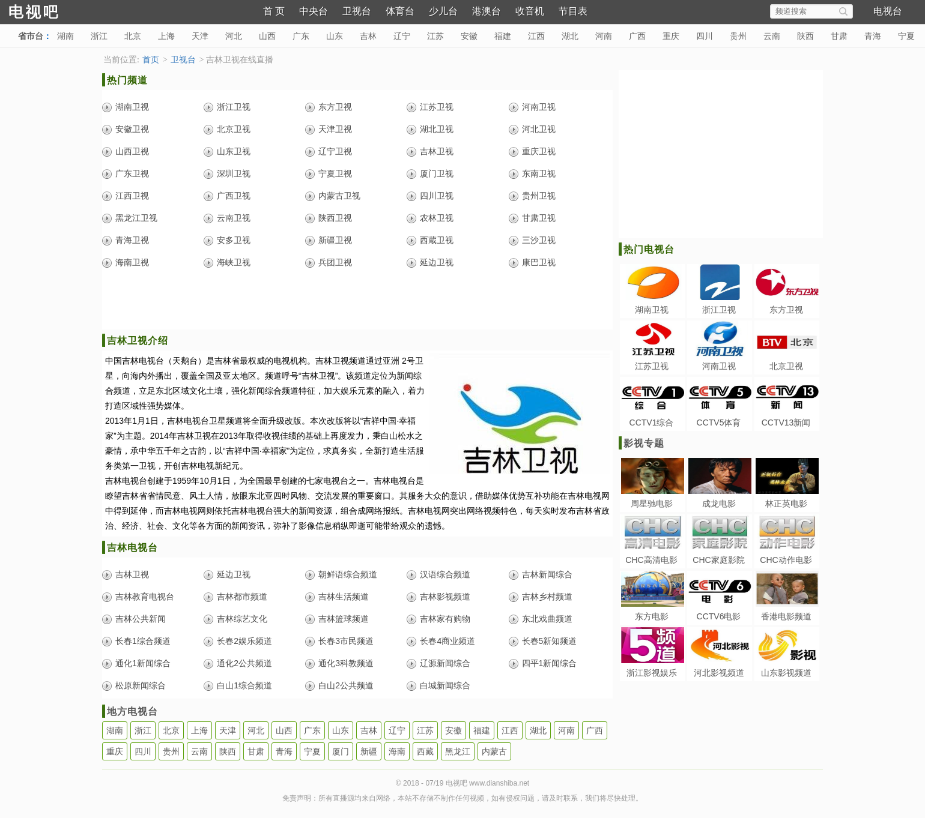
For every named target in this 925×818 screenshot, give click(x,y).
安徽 (469, 36)
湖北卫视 (436, 129)
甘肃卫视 (539, 218)
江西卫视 (132, 195)
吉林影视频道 (445, 596)
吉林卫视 (436, 151)
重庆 (671, 36)
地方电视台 (132, 711)
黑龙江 (457, 751)
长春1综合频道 (143, 641)
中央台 (313, 11)
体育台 (400, 11)
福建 (502, 36)
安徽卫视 (132, 129)
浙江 (99, 36)
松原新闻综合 (140, 685)
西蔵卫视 (436, 240)
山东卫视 (233, 151)
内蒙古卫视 (339, 195)
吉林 (368, 36)
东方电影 (652, 616)
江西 (536, 36)
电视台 (887, 11)
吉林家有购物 (445, 619)
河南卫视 (539, 107)
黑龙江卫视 (136, 218)
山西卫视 (132, 151)
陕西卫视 (335, 218)
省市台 (30, 36)
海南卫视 (132, 262)
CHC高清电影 (651, 560)
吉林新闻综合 (547, 574)
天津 (200, 36)
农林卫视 (436, 218)
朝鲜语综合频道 (347, 574)
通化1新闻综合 (143, 663)
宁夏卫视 (335, 173)
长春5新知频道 (549, 641)
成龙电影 (719, 503)
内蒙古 (494, 751)
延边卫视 (436, 262)
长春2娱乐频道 (244, 641)
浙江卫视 (233, 107)
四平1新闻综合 (549, 663)
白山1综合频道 (244, 685)
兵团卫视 (335, 262)
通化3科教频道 (346, 663)
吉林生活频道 (343, 596)
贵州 (738, 36)
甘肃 (839, 36)
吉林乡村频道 (547, 596)
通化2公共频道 (244, 663)
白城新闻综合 (445, 685)
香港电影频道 (786, 616)
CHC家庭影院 (718, 560)
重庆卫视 (539, 151)
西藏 (425, 751)
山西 (267, 36)
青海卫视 (132, 240)
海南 (397, 751)
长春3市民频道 (346, 641)
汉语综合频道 (445, 574)
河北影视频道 (719, 673)
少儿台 (443, 11)
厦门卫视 (436, 173)
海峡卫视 (233, 262)
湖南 (65, 36)
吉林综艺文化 (242, 619)
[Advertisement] (357, 302)
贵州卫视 (539, 195)
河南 (603, 36)
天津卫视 (335, 129)
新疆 (368, 751)
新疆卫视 (335, 240)
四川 (704, 36)
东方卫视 (335, 107)
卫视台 (356, 11)
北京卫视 (233, 129)
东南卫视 (539, 173)
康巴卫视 (539, 262)
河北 (233, 36)
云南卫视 (233, 218)
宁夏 (906, 36)
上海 (166, 36)
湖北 (570, 36)
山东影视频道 (786, 673)
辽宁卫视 (335, 151)
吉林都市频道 (242, 596)
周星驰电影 (652, 503)
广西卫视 (233, 195)
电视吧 (54, 10)
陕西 (805, 36)
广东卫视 (132, 173)
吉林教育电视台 (144, 596)
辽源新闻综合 (445, 663)
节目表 (573, 11)
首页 (150, 59)
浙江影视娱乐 (651, 673)
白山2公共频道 (346, 685)
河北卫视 (539, 129)
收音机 (529, 11)
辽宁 (401, 36)
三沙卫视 (539, 240)
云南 (771, 36)
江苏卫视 (436, 107)
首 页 (274, 11)
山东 (334, 36)
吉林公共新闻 (140, 619)
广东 (301, 36)
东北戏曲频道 (547, 619)
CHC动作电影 (785, 560)
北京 (132, 36)
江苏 (435, 36)
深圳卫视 (233, 173)
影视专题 (643, 443)
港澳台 (486, 11)
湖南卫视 (132, 107)
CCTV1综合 (651, 422)
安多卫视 (233, 240)
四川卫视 (436, 195)
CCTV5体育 (719, 422)
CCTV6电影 (719, 616)
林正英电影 (786, 503)
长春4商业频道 (447, 641)
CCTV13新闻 (786, 422)
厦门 (340, 751)
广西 (637, 36)
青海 (872, 36)
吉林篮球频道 (343, 619)
